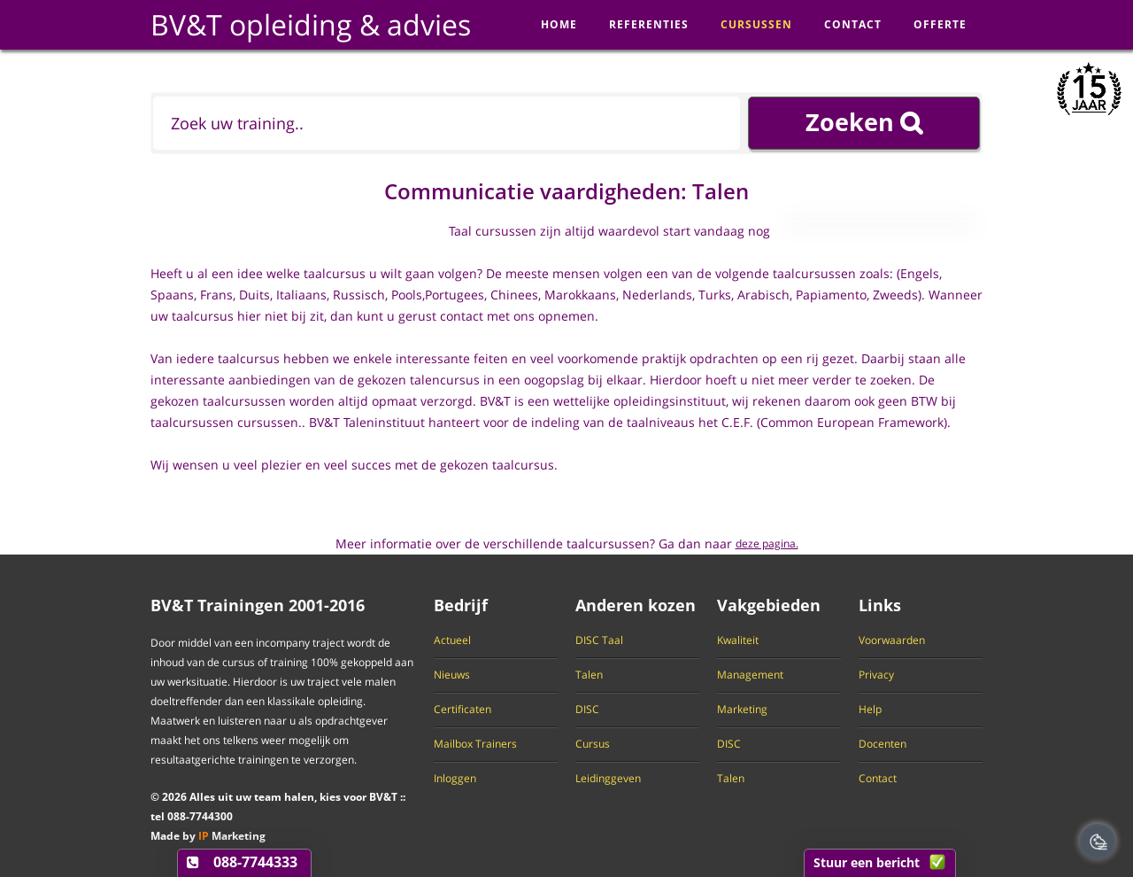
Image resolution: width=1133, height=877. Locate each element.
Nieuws (452, 675)
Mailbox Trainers (475, 744)
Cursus (592, 744)
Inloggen (455, 778)
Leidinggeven (608, 778)
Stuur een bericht (866, 862)
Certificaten (462, 709)
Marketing (742, 709)
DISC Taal (599, 640)
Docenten (882, 744)
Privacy (876, 675)
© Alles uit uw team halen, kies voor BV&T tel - (273, 806)
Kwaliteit (738, 640)
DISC (587, 709)
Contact (878, 778)
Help (870, 709)
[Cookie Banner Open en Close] (1097, 841)
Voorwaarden (892, 640)
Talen (589, 675)
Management (750, 675)
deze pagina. (767, 543)
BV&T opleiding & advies (310, 24)
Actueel (452, 640)
